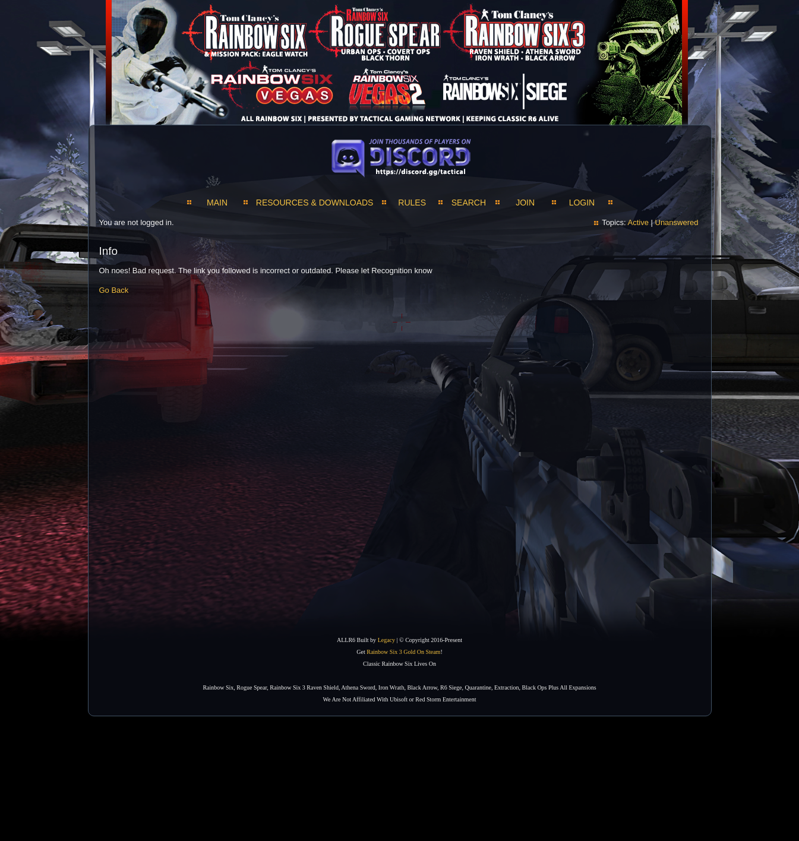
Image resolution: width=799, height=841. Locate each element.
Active (637, 222)
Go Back (114, 290)
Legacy (386, 640)
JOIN (525, 202)
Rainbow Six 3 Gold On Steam (403, 652)
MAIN (217, 202)
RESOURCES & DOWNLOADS (315, 202)
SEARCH (468, 202)
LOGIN (582, 202)
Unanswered (677, 222)
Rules (412, 202)
